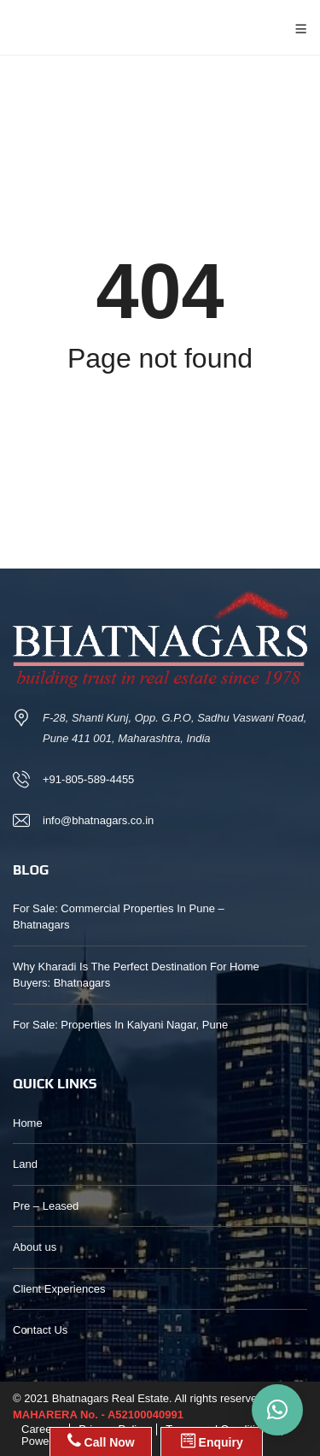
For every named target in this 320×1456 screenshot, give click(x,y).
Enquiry (212, 1440)
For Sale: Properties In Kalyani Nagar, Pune (120, 1024)
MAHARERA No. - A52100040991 (98, 1414)
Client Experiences (59, 1288)
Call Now (101, 1440)
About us (34, 1247)
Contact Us (40, 1329)
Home (28, 1123)
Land (25, 1164)
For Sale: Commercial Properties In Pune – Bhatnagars (118, 917)
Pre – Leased (46, 1206)
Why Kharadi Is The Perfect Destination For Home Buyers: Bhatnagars (136, 975)
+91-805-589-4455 (88, 779)
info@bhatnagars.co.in (98, 820)
